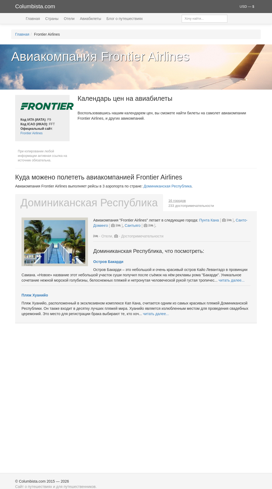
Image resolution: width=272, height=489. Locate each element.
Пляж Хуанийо (35, 295)
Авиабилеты (90, 18)
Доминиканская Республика (167, 186)
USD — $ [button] (247, 7)
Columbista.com (35, 6)
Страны (51, 18)
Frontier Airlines (31, 133)
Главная (33, 18)
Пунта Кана (209, 220)
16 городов (177, 201)
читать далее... (232, 280)
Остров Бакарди (108, 262)
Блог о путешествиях (125, 18)
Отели (69, 18)
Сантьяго (133, 225)
